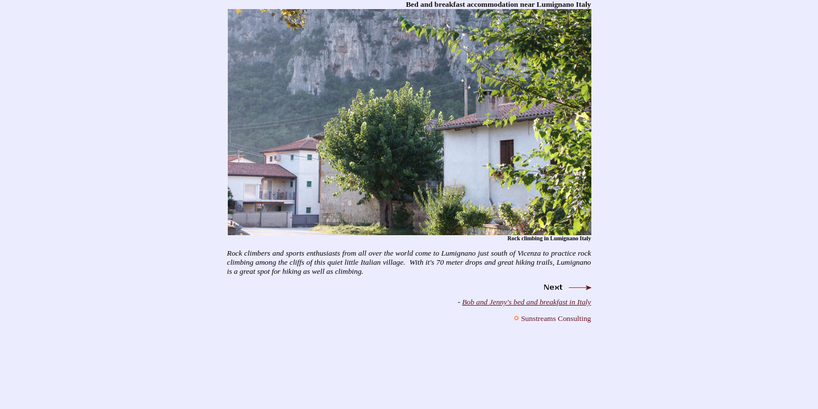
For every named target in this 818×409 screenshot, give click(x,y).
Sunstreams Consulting (556, 318)
